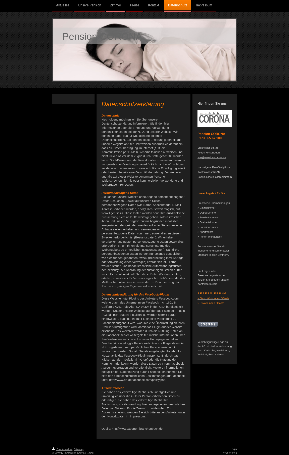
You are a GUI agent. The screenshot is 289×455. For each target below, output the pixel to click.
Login (233, 449)
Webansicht (230, 452)
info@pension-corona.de (211, 157)
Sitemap (78, 449)
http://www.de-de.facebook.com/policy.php (137, 379)
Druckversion (62, 449)
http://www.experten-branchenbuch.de (137, 428)
